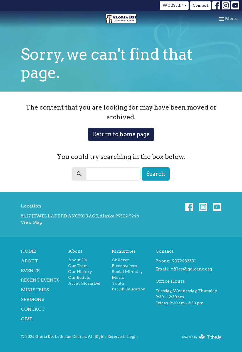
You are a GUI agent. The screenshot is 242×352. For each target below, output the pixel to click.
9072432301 (184, 261)
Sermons (32, 299)
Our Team (78, 266)
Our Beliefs (79, 277)
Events (30, 270)
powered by (201, 337)
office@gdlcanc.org (191, 269)
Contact (33, 309)
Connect (200, 5)
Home (28, 251)
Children (121, 260)
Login (132, 337)
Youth (118, 283)
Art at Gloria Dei (84, 283)
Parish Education (129, 289)
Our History (80, 271)
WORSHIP (174, 5)
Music (118, 277)
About (29, 261)
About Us (77, 260)
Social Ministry (127, 271)
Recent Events (40, 280)
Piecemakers (124, 266)
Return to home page (121, 134)
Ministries (35, 289)
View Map (31, 222)
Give (26, 318)
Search (155, 174)
